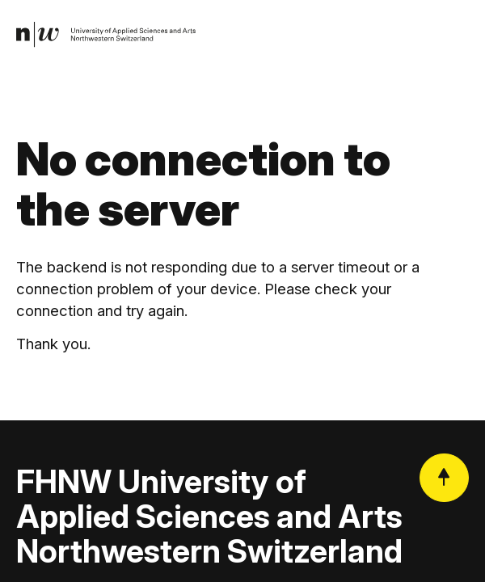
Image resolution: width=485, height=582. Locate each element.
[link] (106, 35)
